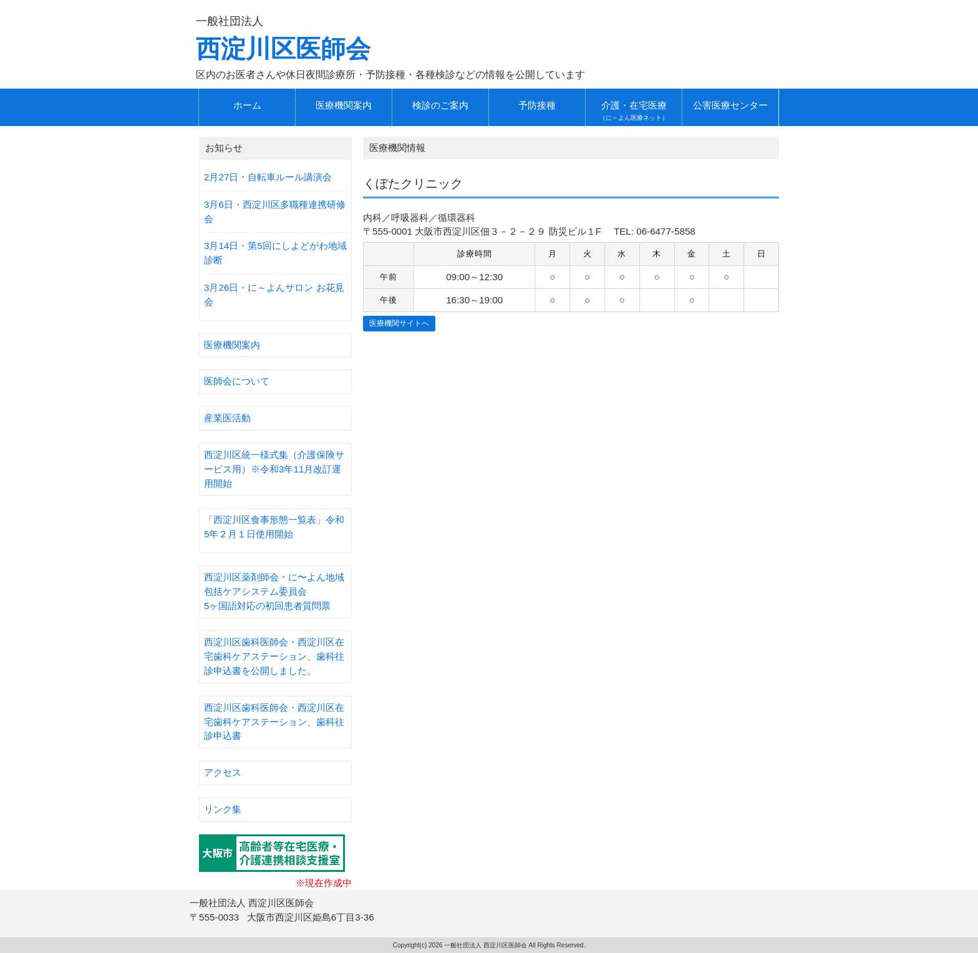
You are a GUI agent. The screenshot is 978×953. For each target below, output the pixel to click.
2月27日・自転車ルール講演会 (268, 177)
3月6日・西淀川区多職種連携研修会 (275, 211)
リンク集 (222, 809)
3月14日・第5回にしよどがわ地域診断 (275, 252)
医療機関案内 (232, 345)
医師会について (236, 381)
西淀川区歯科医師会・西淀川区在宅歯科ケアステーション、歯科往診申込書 (274, 721)
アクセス (222, 772)
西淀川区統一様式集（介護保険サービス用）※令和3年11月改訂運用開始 (274, 469)
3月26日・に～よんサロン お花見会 (274, 294)
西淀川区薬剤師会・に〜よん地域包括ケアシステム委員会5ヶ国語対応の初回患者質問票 (274, 591)
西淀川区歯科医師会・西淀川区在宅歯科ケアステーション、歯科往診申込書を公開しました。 (274, 656)
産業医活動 (227, 418)
